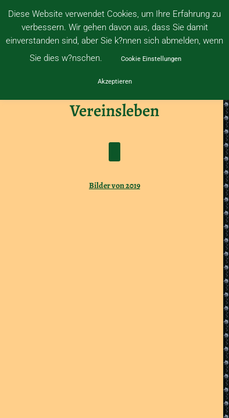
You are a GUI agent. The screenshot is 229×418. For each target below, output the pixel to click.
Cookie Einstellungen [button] (151, 59)
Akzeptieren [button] (115, 81)
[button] (114, 151)
